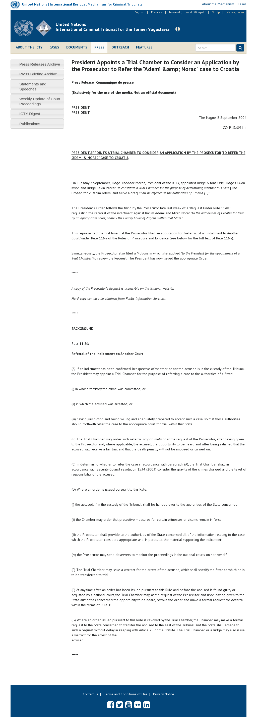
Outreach (120, 47)
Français (157, 12)
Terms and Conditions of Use (125, 694)
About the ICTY (29, 47)
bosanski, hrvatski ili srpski (187, 12)
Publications (29, 124)
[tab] (37, 64)
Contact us (90, 694)
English (140, 12)
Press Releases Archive (39, 64)
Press (99, 47)
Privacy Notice (163, 694)
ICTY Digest (29, 114)
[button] (177, 29)
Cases (54, 47)
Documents (76, 47)
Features (144, 47)
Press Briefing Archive (38, 74)
